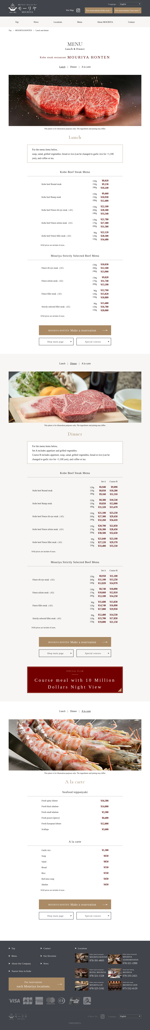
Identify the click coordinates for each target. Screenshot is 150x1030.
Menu (79, 22)
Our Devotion (49, 956)
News (36, 22)
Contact (131, 22)
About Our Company (21, 963)
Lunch (62, 363)
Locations (58, 22)
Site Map (70, 10)
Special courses (93, 341)
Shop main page (55, 341)
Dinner (73, 67)
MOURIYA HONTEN (23, 30)
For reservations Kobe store (98, 10)
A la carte (86, 67)
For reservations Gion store (127, 10)
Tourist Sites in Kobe (21, 971)
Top (17, 22)
